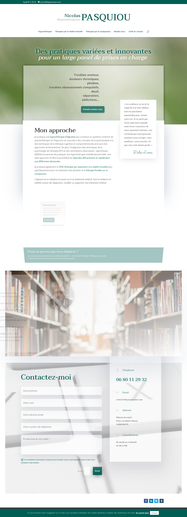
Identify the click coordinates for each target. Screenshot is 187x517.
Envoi (97, 471)
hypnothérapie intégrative (63, 136)
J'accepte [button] (154, 513)
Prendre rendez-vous (92, 109)
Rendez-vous (119, 32)
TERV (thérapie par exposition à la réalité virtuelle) (83, 166)
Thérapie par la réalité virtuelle (69, 32)
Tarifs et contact (136, 32)
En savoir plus (142, 512)
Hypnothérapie (45, 32)
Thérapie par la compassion (98, 32)
